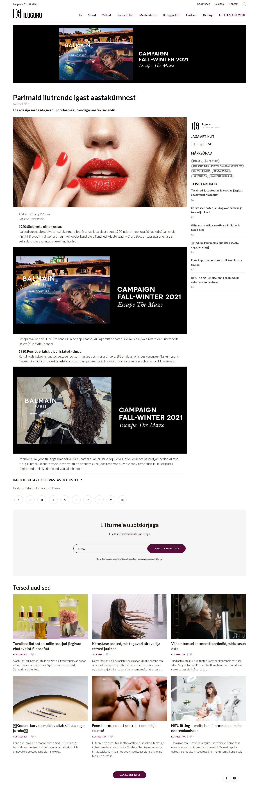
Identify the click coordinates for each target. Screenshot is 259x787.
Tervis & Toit (125, 15)
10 (122, 499)
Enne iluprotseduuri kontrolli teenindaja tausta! (218, 266)
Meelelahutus (148, 15)
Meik (20, 104)
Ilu (80, 15)
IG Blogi (208, 15)
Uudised (191, 15)
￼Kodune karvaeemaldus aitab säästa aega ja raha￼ (218, 248)
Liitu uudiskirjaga (166, 548)
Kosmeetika (20, 655)
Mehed (106, 15)
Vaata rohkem (129, 774)
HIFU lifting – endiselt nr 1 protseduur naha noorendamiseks (218, 283)
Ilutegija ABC (171, 15)
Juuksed (97, 655)
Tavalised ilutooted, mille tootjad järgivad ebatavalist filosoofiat (218, 196)
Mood (92, 15)
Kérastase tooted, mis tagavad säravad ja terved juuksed (218, 213)
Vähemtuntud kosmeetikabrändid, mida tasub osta (218, 231)
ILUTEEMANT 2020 (232, 15)
